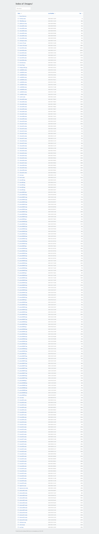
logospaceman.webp (23, 488)
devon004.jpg (21, 187)
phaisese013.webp (22, 519)
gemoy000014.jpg (22, 204)
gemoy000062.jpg (22, 334)
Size (80, 13)
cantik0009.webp (22, 89)
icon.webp (21, 397)
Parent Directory (22, 16)
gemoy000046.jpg (22, 290)
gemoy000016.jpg (22, 209)
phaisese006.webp (22, 502)
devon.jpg (21, 175)
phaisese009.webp (22, 510)
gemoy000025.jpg (22, 233)
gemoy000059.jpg (22, 324)
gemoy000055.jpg (22, 314)
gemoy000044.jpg (22, 285)
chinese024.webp (22, 155)
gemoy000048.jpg (22, 294)
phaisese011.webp (22, 515)
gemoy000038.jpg (22, 268)
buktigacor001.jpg (22, 67)
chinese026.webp (22, 160)
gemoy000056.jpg (22, 316)
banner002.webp (22, 50)
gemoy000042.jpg (22, 280)
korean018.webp (22, 441)
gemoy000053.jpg (22, 309)
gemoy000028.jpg (22, 241)
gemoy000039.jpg (22, 270)
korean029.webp (22, 468)
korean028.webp (22, 466)
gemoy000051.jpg (22, 304)
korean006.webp (22, 412)
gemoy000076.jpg (22, 370)
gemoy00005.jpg (22, 299)
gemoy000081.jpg (22, 385)
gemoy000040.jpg (22, 275)
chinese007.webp (22, 114)
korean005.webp (22, 409)
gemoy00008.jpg (22, 380)
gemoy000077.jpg (22, 373)
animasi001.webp (22, 25)
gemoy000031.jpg (22, 250)
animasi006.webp (22, 38)
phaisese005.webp (22, 500)
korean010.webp (22, 422)
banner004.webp (22, 55)
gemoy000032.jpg (22, 253)
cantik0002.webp (22, 72)
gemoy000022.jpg (22, 226)
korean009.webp (22, 419)
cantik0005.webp (22, 79)
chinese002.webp (22, 101)
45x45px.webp (22, 18)
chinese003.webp (22, 104)
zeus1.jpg (20, 527)
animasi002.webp (22, 28)
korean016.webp (22, 436)
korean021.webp (22, 449)
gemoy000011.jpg (22, 197)
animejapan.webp (22, 40)
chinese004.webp (22, 106)
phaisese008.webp (22, 507)
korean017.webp (22, 439)
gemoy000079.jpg (22, 378)
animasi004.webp (22, 33)
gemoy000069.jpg (22, 351)
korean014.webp (22, 431)
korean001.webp (22, 400)
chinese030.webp (22, 170)
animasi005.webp (22, 35)
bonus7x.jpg (21, 65)
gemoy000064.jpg (22, 338)
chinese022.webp (22, 150)
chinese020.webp (22, 145)
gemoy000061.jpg (22, 331)
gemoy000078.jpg (22, 375)
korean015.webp (22, 434)
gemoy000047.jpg (22, 292)
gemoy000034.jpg (22, 258)
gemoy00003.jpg (22, 246)
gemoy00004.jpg (22, 272)
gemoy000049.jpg (22, 297)
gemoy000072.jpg (22, 360)
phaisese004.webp (22, 497)
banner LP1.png (22, 43)
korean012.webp (22, 427)
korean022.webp (22, 451)
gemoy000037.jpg (22, 265)
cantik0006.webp (22, 82)
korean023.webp (22, 453)
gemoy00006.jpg (22, 326)
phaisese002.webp (22, 493)
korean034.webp (22, 480)
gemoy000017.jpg (22, 211)
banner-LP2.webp (22, 45)
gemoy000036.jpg (22, 263)
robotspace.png (22, 522)
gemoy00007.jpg (22, 353)
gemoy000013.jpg (22, 202)
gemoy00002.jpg (22, 219)
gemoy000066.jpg (22, 343)
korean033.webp (22, 478)
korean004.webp (22, 407)
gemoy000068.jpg (22, 348)
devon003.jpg (21, 184)
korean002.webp (22, 402)
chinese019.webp (22, 143)
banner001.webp (22, 47)
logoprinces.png (22, 485)
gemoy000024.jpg (22, 231)
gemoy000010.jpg (22, 194)
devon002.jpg (21, 182)
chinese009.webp (22, 118)
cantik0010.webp (22, 91)
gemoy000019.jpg (22, 216)
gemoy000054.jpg (22, 312)
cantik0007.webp (22, 84)
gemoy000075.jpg (22, 368)
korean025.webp (22, 458)
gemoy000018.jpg (22, 214)
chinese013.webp (22, 128)
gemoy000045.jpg (22, 287)
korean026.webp (22, 461)
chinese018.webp (22, 140)
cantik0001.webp (22, 69)
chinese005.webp (22, 109)
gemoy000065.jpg (22, 341)
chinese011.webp (22, 123)
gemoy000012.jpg (22, 199)
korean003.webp (22, 404)
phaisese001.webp (22, 490)
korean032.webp (22, 475)
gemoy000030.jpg (22, 248)
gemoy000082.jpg (22, 387)
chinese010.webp (22, 121)
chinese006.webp (22, 111)
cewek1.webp (21, 96)
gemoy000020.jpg (22, 221)
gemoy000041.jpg (22, 277)
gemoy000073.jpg (22, 363)
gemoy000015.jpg (22, 206)
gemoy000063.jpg (22, 336)
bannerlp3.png (21, 62)
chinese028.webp (22, 165)
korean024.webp (22, 456)
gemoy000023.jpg (22, 228)
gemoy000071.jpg (22, 358)
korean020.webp (22, 446)
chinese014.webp (22, 131)
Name (19, 13)
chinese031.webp (22, 172)
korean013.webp (22, 429)
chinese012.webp (22, 126)
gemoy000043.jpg (22, 282)
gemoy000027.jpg (22, 238)
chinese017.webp (22, 138)
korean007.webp (22, 414)
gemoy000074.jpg (22, 365)
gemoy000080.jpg (22, 382)
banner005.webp (22, 57)
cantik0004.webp (22, 77)
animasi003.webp (22, 30)
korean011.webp (22, 424)
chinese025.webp (22, 158)
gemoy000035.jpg (22, 260)
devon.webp (21, 177)
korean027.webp (22, 463)
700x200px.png (22, 21)
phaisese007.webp (22, 505)
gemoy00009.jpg (22, 395)
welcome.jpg (21, 524)
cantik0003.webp (22, 74)
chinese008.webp (22, 116)
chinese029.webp (22, 167)
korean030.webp (22, 471)
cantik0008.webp (22, 87)
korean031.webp (22, 473)
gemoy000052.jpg (22, 307)
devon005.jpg (21, 189)
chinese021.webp (22, 148)
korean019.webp (22, 444)
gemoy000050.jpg (22, 302)
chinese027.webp (22, 162)
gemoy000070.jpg (22, 356)
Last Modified (51, 13)
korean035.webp (22, 483)
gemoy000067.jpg (22, 346)
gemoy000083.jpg (22, 390)
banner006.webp (22, 60)
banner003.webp (22, 52)
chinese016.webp (22, 136)
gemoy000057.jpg (22, 319)
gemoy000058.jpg (22, 321)
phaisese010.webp (22, 512)
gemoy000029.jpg (22, 243)
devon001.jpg (21, 180)
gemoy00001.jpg (22, 192)
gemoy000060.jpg (22, 329)
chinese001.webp (22, 99)
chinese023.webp (22, 153)
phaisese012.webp (22, 517)
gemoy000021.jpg (22, 224)
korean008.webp (22, 417)
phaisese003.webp (22, 495)
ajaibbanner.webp (22, 23)
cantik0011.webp (22, 94)
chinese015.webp (22, 133)
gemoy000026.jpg (22, 236)
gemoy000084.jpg (22, 392)
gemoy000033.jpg (22, 255)
